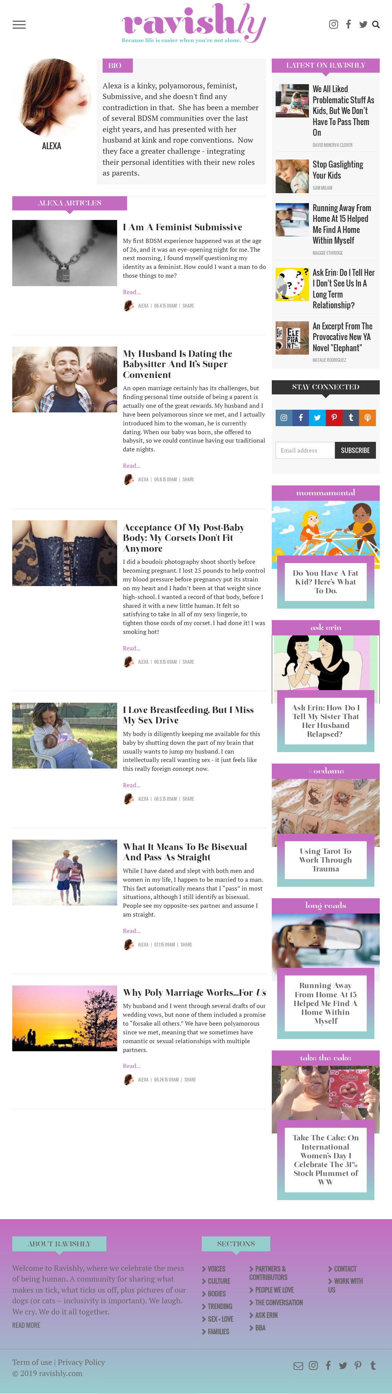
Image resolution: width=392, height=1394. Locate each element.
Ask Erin (325, 627)
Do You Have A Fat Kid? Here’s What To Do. (325, 582)
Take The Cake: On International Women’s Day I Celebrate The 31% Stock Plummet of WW (325, 1160)
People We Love (274, 1290)
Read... (132, 292)
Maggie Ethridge (328, 253)
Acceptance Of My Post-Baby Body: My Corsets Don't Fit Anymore (184, 537)
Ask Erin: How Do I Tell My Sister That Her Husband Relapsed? (325, 721)
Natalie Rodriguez (329, 360)
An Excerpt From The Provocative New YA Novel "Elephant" (342, 336)
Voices (216, 1268)
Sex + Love (220, 1319)
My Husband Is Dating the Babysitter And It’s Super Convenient (177, 364)
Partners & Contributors (268, 1273)
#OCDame (325, 771)
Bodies (217, 1293)
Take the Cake (325, 1058)
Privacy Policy (81, 1362)
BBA (260, 1327)
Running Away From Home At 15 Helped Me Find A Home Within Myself (342, 224)
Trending (220, 1306)
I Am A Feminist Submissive (182, 227)
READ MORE (26, 1325)
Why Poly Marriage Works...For (194, 992)
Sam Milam (322, 188)
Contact (345, 1268)
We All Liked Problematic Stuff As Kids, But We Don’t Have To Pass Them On (343, 110)
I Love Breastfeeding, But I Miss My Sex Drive (188, 715)
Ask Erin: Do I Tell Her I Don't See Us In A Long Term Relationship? (344, 289)
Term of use (32, 1362)
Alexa (143, 306)
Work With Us (345, 1286)
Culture (219, 1281)
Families (218, 1331)
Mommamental (325, 493)
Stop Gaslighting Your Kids (338, 169)
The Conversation (279, 1302)
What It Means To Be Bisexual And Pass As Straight (185, 852)
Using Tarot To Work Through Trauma (325, 860)
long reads (325, 905)
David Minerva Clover (333, 145)
